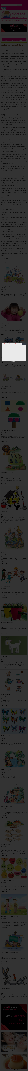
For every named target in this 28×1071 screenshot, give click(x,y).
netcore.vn (15, 361)
